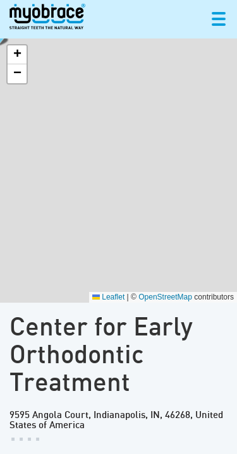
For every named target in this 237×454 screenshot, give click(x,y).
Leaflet (108, 297)
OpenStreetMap (165, 297)
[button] (17, 54)
